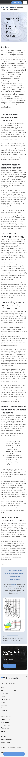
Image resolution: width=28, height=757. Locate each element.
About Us (3, 697)
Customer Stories (5, 719)
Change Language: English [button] (8, 683)
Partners (3, 702)
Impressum (8, 750)
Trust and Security (5, 699)
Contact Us (9, 666)
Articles (3, 731)
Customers (4, 705)
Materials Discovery (6, 725)
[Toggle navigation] (25, 2)
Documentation (5, 734)
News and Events (5, 742)
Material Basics (5, 722)
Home (2, 750)
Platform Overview (6, 717)
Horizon (10, 637)
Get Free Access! (14, 754)
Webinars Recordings (6, 739)
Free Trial (16, 3)
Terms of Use (17, 750)
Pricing (2, 714)
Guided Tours (4, 737)
